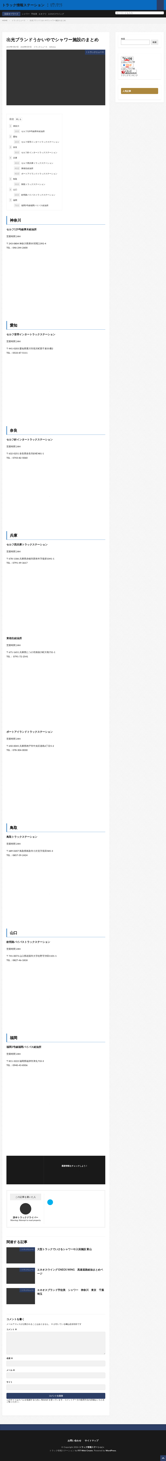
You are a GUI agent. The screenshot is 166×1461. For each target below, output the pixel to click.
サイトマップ (56, 6)
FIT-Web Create (85, 1450)
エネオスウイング (56, 14)
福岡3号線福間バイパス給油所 (31, 205)
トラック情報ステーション (23, 5)
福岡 (13, 200)
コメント (11, 1329)
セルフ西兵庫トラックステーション (33, 163)
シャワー (26, 14)
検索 (123, 38)
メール (10, 1370)
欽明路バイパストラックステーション (34, 195)
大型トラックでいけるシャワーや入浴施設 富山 (64, 1249)
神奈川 (14, 126)
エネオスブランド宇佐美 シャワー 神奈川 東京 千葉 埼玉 (71, 1291)
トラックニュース (18, 20)
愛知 (13, 136)
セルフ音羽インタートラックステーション (36, 142)
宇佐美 (34, 14)
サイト (9, 1382)
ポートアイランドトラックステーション (35, 174)
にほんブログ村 (128, 62)
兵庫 (13, 158)
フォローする (75, 1169)
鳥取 (13, 179)
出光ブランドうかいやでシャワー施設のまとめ (48, 20)
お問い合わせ (56, 4)
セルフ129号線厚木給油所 (29, 131)
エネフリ (43, 14)
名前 (9, 1358)
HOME (4, 20)
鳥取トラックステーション (29, 184)
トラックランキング (129, 75)
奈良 (13, 147)
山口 (13, 189)
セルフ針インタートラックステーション (35, 152)
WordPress (111, 1450)
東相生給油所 (23, 168)
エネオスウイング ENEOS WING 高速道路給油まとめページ (70, 1271)
